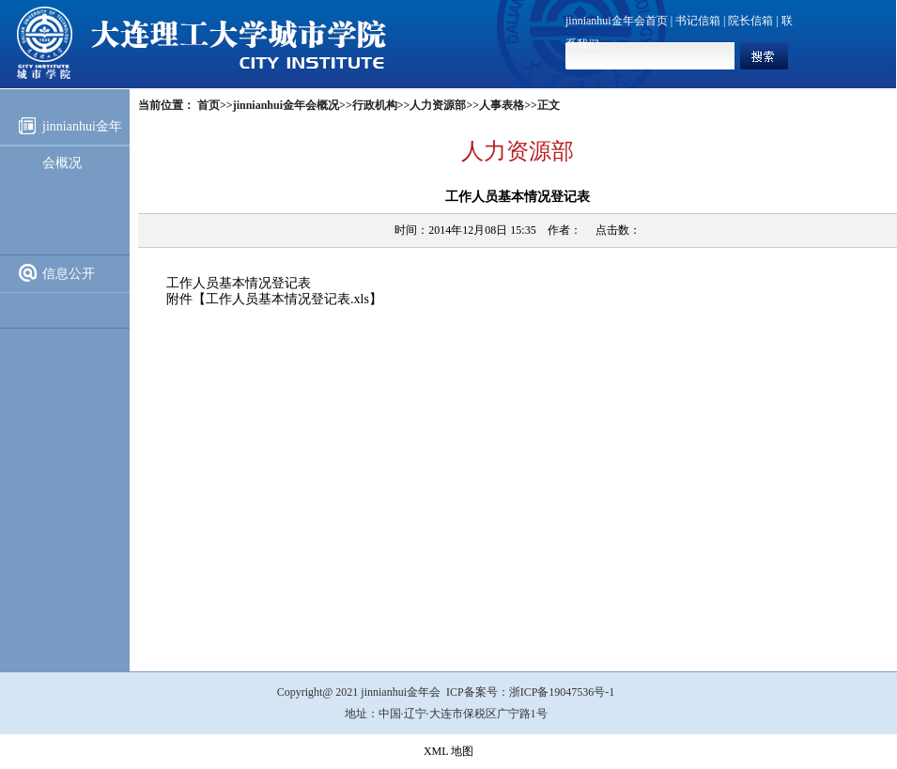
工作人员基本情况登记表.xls (287, 299)
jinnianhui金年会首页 (616, 20)
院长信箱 (750, 20)
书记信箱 (697, 20)
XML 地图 (448, 751)
